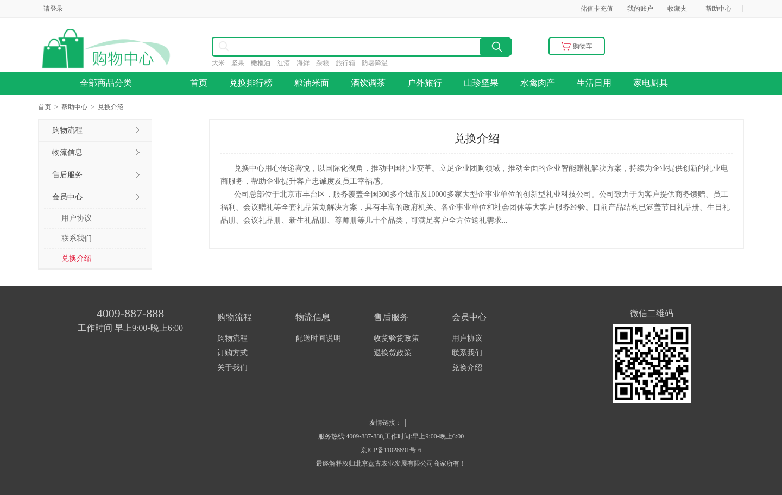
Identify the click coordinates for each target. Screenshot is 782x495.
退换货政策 (393, 353)
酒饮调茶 (368, 82)
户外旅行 (424, 82)
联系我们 (76, 238)
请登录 (53, 8)
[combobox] (315, 46)
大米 (221, 63)
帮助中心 (718, 8)
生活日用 (594, 82)
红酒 (287, 63)
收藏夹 (677, 8)
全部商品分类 (109, 82)
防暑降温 (378, 63)
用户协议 (76, 218)
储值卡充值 (597, 8)
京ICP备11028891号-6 (391, 450)
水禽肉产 (537, 82)
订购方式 (232, 353)
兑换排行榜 (251, 82)
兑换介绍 (76, 258)
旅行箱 (349, 63)
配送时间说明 (318, 338)
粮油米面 (311, 82)
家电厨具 (650, 82)
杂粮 (326, 63)
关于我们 (232, 368)
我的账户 (640, 8)
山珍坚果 (481, 82)
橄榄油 (264, 63)
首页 (198, 82)
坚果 (241, 63)
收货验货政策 (396, 338)
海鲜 (306, 63)
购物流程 (232, 338)
